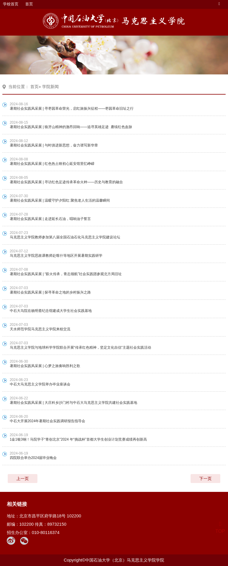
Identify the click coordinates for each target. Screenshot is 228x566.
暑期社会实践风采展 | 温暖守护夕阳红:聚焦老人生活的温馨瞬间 (61, 200)
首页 (29, 4)
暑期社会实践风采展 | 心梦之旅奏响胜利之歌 (45, 366)
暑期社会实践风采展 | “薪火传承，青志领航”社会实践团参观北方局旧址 (66, 274)
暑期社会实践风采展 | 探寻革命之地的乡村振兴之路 (50, 292)
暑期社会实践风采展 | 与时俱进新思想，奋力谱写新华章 (54, 145)
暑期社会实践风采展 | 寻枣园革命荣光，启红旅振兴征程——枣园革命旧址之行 (72, 108)
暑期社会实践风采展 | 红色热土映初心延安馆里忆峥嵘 (52, 164)
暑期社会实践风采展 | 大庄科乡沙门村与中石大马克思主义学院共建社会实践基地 (73, 403)
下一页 (205, 478)
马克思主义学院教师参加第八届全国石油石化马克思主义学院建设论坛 (65, 237)
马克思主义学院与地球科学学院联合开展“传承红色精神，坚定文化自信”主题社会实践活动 (80, 347)
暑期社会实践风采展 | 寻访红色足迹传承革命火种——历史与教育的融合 (67, 182)
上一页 (22, 478)
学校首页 (10, 4)
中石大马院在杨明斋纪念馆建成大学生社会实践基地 (51, 311)
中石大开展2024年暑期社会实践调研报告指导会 (48, 421)
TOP (220, 528)
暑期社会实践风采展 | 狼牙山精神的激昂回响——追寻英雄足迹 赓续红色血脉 (71, 127)
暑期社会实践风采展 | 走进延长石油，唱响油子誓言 (50, 219)
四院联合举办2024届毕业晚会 (33, 458)
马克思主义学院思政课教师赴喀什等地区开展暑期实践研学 (56, 255)
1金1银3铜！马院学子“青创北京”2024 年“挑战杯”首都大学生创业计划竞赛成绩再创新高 (78, 439)
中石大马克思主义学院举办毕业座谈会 (40, 384)
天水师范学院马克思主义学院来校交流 (40, 329)
